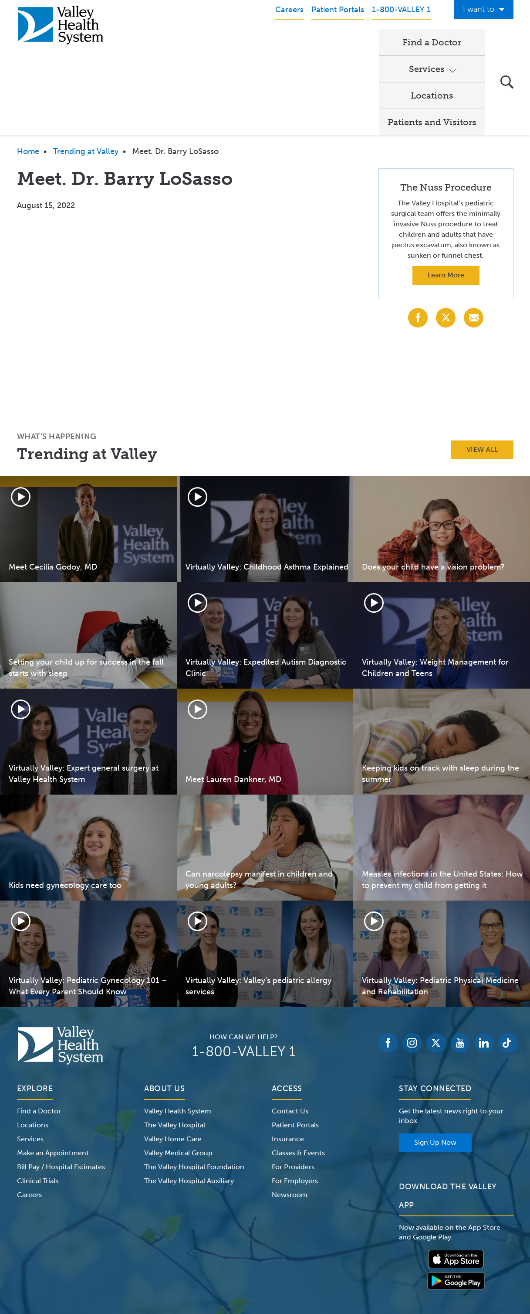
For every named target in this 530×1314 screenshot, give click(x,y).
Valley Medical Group (178, 1072)
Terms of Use (173, 1259)
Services (282, 42)
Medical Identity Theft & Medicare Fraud (339, 1259)
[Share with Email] (473, 237)
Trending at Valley (85, 71)
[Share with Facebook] (418, 237)
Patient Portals (295, 1045)
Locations (348, 42)
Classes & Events (298, 1072)
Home (28, 71)
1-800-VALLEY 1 (244, 971)
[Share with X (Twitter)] (446, 237)
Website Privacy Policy (236, 1259)
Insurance (288, 1059)
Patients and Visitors (432, 42)
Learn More (446, 195)
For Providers (293, 1086)
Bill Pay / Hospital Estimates (61, 1086)
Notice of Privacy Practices (104, 1259)
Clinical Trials (37, 1100)
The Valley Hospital (174, 1045)
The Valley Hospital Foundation (194, 1086)
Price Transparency (437, 1259)
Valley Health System (177, 1031)
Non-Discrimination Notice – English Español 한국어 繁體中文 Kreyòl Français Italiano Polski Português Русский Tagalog (265, 1269)
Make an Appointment (53, 1072)
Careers (29, 1114)
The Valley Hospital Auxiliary (189, 1100)
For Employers (295, 1100)
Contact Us (290, 1031)
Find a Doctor (217, 42)
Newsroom (289, 1114)
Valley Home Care (173, 1059)
